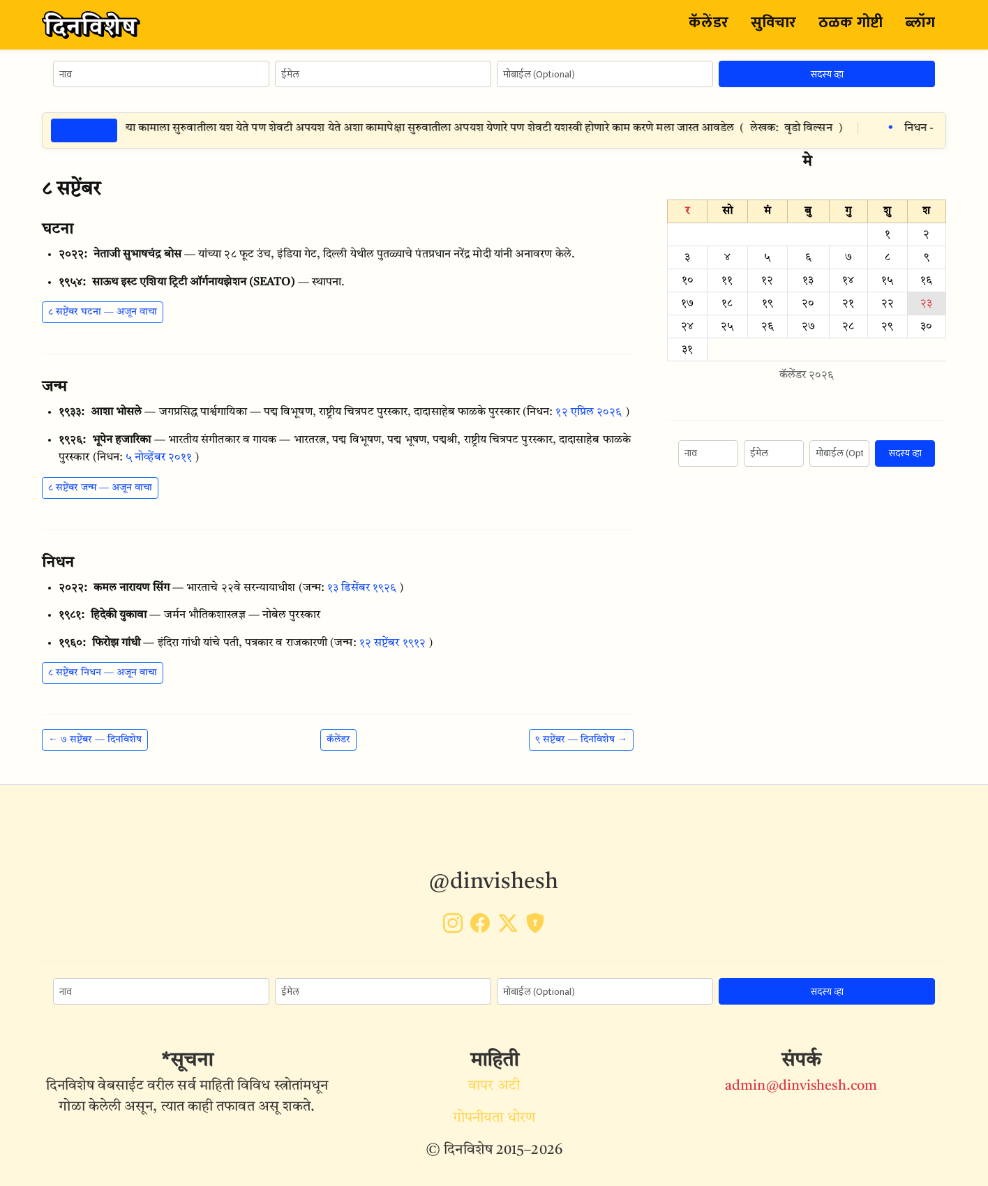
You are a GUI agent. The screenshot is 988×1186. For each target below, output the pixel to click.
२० (808, 303)
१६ (926, 280)
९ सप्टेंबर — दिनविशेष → (581, 739)
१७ (687, 303)
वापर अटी (494, 1086)
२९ (887, 326)
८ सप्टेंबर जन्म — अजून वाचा (100, 488)
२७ (808, 326)
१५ (887, 280)
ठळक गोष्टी (850, 23)
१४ (848, 280)
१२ (767, 280)
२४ (687, 326)
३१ (687, 349)
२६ (767, 326)
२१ (848, 303)
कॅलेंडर (708, 23)
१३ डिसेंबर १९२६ (361, 588)
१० (688, 280)
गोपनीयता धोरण (494, 1118)
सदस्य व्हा (827, 74)
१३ (808, 280)
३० (926, 326)
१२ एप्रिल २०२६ (588, 412)
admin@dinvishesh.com (801, 1086)
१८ (727, 303)
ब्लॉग (920, 23)
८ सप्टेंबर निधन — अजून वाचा (102, 672)
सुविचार (773, 23)
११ (727, 280)
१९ (767, 303)
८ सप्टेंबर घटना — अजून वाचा (102, 312)
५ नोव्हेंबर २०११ (159, 457)
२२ (887, 303)
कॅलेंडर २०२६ (806, 375)
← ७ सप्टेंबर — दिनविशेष (95, 739)
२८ (848, 326)
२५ (727, 326)
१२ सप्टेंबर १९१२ (392, 643)
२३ (926, 303)
